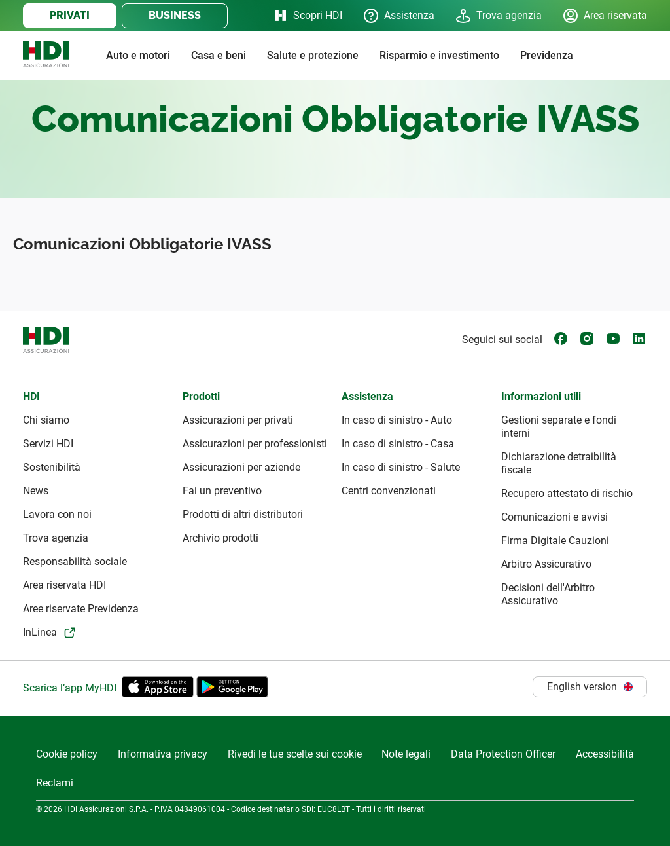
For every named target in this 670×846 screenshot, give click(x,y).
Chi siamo (46, 420)
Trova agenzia (498, 16)
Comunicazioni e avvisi (554, 517)
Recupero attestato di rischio (567, 493)
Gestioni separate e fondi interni (558, 426)
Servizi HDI (48, 443)
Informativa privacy (162, 754)
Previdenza (546, 55)
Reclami (54, 783)
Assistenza (398, 16)
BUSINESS (175, 15)
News (35, 491)
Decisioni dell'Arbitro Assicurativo (548, 594)
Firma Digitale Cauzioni (555, 540)
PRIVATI (70, 15)
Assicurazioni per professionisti (255, 443)
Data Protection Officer (503, 754)
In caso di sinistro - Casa (398, 443)
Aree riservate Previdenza (81, 608)
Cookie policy (66, 754)
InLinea (40, 632)
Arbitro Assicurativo (546, 564)
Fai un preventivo (222, 491)
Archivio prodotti (220, 538)
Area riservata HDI (64, 585)
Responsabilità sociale (75, 561)
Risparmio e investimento (439, 55)
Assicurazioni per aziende (241, 467)
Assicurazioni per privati (238, 420)
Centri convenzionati (389, 491)
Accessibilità (605, 754)
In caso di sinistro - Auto (397, 420)
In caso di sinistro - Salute (401, 467)
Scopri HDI (307, 16)
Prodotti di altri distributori (243, 514)
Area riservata (605, 16)
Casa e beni (218, 55)
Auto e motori (138, 55)
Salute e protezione (313, 55)
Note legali (406, 754)
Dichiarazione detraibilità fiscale (558, 463)
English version (590, 686)
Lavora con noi (57, 514)
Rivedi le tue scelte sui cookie (295, 754)
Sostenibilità (51, 467)
